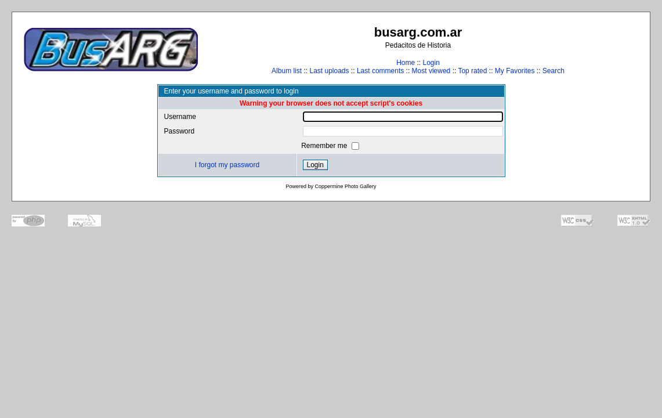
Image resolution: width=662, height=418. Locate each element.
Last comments (380, 71)
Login (430, 63)
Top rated (472, 71)
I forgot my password (227, 165)
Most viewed (431, 71)
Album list (287, 71)
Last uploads (329, 71)
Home (405, 63)
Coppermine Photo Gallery (345, 186)
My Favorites (515, 71)
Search (553, 71)
